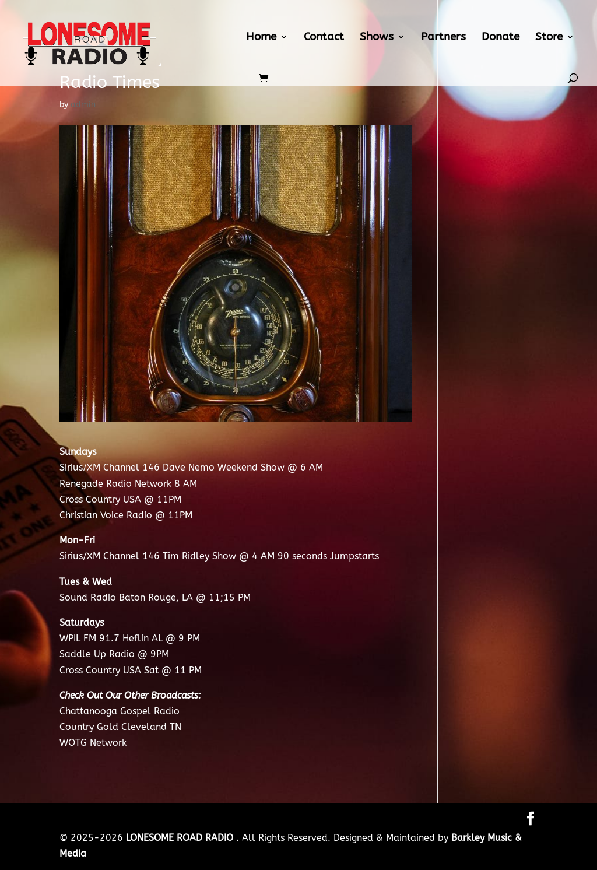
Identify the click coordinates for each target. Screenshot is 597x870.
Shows (377, 38)
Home (261, 38)
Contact (324, 38)
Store (549, 38)
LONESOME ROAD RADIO (181, 837)
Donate (500, 38)
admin (83, 105)
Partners (443, 38)
